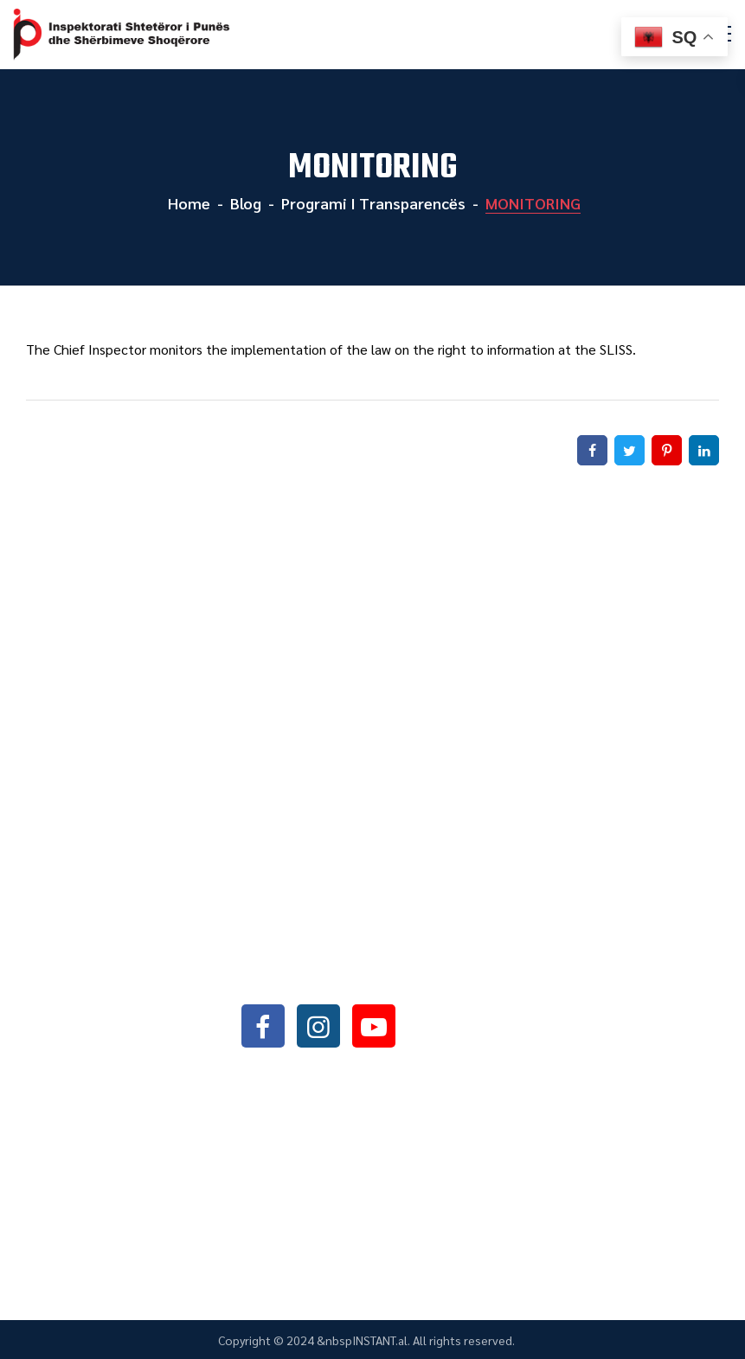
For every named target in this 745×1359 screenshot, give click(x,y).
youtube (374, 1025)
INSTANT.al (380, 1340)
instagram (318, 1025)
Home (187, 203)
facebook (263, 1025)
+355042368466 (343, 934)
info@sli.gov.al (347, 979)
